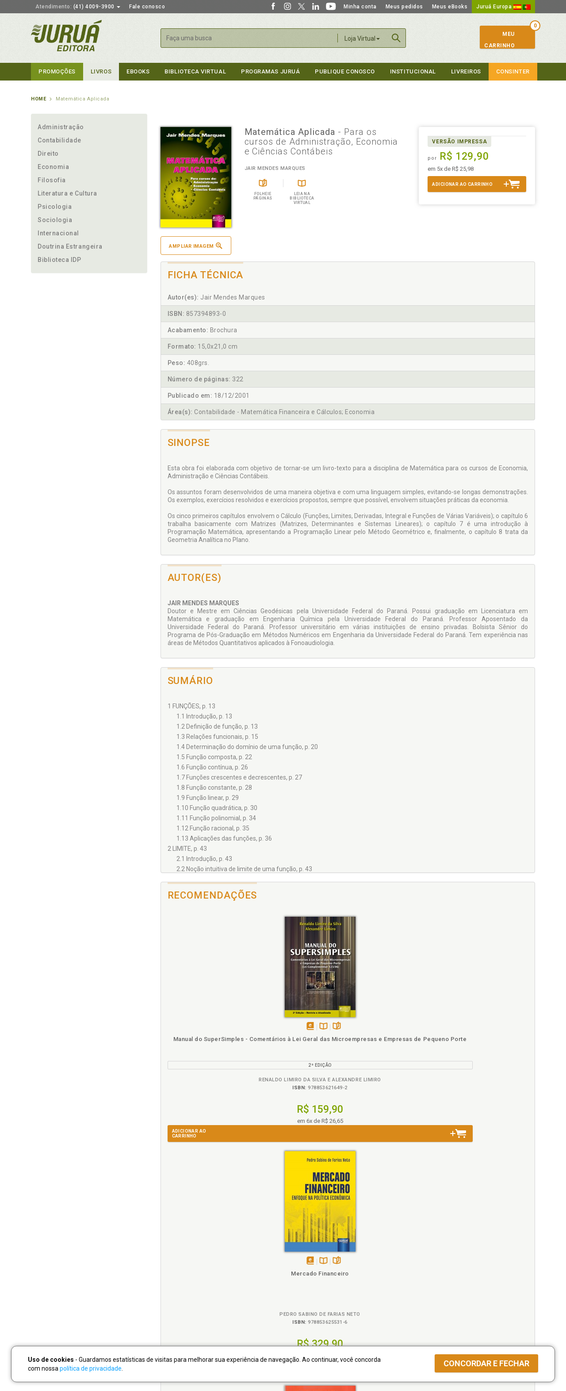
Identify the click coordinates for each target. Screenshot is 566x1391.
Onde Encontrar (52, 1290)
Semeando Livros (306, 1263)
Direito (48, 153)
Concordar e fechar (486, 1363)
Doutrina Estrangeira (70, 246)
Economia (53, 166)
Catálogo (421, 1253)
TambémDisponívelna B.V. (210, 1026)
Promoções (57, 71)
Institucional (413, 71)
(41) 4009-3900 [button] (77, 7)
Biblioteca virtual (195, 71)
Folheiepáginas (224, 1026)
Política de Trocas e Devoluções (200, 1263)
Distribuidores (427, 1272)
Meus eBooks (450, 7)
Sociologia (55, 219)
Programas (302, 1244)
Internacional (58, 233)
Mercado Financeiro (301, 1039)
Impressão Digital (54, 1263)
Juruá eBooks (49, 1281)
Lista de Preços (429, 1263)
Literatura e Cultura (67, 193)
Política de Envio (179, 1272)
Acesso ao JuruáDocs (312, 1308)
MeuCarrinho (499, 40)
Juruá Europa (503, 7)
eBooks (137, 71)
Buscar (396, 38)
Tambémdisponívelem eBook (197, 1026)
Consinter (513, 71)
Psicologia (55, 206)
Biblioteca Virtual (188, 1290)
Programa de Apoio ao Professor (326, 1272)
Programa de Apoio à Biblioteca (324, 1281)
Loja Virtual (362, 38)
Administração (61, 127)
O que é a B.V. (175, 1299)
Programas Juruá (270, 71)
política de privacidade (91, 1368)
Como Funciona (177, 1308)
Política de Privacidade (187, 1253)
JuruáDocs (301, 1299)
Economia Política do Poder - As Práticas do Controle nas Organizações (394, 1047)
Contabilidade (59, 140)
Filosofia (52, 180)
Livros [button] (101, 71)
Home (38, 99)
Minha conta (360, 7)
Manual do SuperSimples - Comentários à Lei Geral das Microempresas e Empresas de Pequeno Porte (207, 1055)
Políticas (173, 1244)
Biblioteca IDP (59, 259)
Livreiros (466, 71)
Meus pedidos (404, 7)
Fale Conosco (49, 1300)
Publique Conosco (345, 71)
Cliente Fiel (298, 1253)
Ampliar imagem (195, 245)
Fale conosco (147, 7)
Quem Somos (49, 1253)
